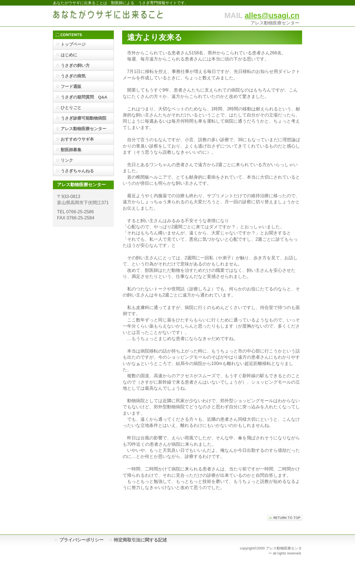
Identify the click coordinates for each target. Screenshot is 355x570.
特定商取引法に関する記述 (140, 540)
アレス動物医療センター (83, 128)
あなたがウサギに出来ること (108, 16)
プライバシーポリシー (81, 540)
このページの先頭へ (284, 518)
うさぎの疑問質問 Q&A (84, 97)
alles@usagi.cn (272, 15)
